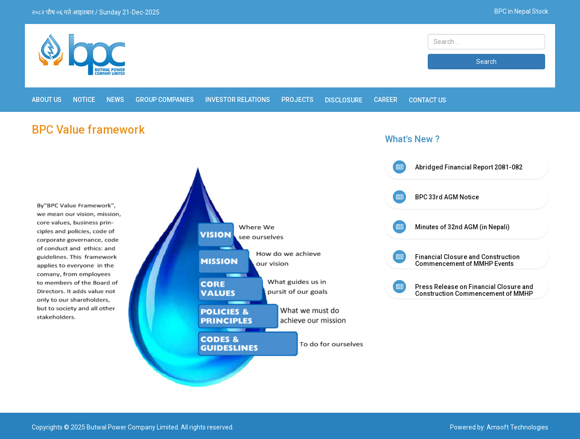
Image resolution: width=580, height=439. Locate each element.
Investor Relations (237, 99)
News (115, 99)
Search (486, 61)
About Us (47, 99)
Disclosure (343, 100)
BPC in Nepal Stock (521, 11)
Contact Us (427, 100)
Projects (297, 99)
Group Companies (164, 99)
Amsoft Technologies (517, 427)
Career (385, 99)
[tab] (466, 166)
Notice (84, 99)
